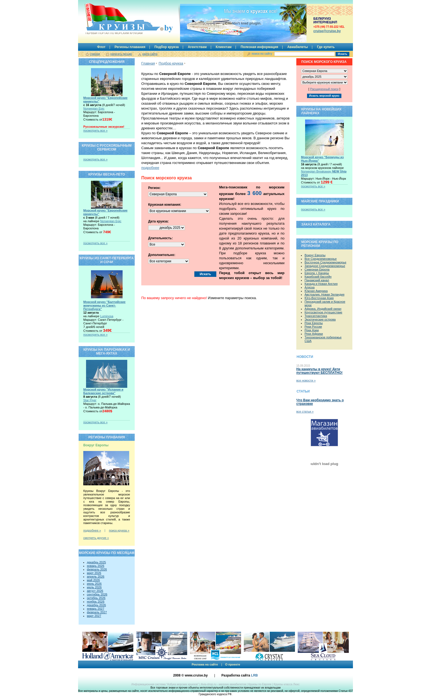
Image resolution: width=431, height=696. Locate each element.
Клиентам (224, 47)
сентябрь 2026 (97, 594)
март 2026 (94, 573)
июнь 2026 (94, 583)
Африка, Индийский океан (323, 308)
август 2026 (95, 590)
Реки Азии (312, 330)
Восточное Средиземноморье (325, 262)
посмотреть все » (95, 130)
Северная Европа (317, 269)
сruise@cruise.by (327, 31)
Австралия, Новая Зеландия (324, 294)
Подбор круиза (166, 47)
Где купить (326, 47)
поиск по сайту (262, 53)
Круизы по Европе (259, 684)
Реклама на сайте (205, 664)
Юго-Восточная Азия (319, 298)
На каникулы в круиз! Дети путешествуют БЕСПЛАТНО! (319, 371)
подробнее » (92, 530)
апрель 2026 (95, 576)
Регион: (154, 188)
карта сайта (149, 53)
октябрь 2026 (96, 598)
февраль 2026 (97, 569)
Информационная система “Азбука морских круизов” (165, 684)
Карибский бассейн (318, 276)
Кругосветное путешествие (323, 312)
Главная (148, 63)
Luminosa (106, 316)
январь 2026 (95, 565)
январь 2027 (95, 608)
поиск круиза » (119, 530)
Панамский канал (317, 280)
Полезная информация (259, 47)
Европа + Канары (317, 273)
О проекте (232, 664)
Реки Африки (314, 333)
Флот (101, 47)
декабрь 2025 (96, 562)
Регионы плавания (130, 47)
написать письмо (121, 53)
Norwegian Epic (93, 108)
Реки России (313, 326)
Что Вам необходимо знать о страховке (320, 402)
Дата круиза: (158, 221)
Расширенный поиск (324, 89)
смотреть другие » (96, 537)
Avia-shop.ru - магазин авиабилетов (223, 684)
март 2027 (94, 615)
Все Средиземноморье (321, 258)
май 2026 (93, 580)
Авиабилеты (297, 47)
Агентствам (197, 47)
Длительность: (160, 238)
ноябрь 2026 (95, 601)
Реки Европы (314, 323)
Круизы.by (113, 19)
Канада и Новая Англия (321, 283)
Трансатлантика (316, 316)
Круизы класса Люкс (287, 684)
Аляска (309, 287)
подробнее (150, 168)
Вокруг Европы (315, 255)
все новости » (306, 380)
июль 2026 (94, 587)
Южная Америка (316, 291)
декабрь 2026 (96, 605)
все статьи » (305, 411)
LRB (254, 675)
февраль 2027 (97, 612)
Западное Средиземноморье (325, 266)
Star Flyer (89, 400)
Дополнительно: (161, 255)
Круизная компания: (164, 205)
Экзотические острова (320, 319)
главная (95, 53)
